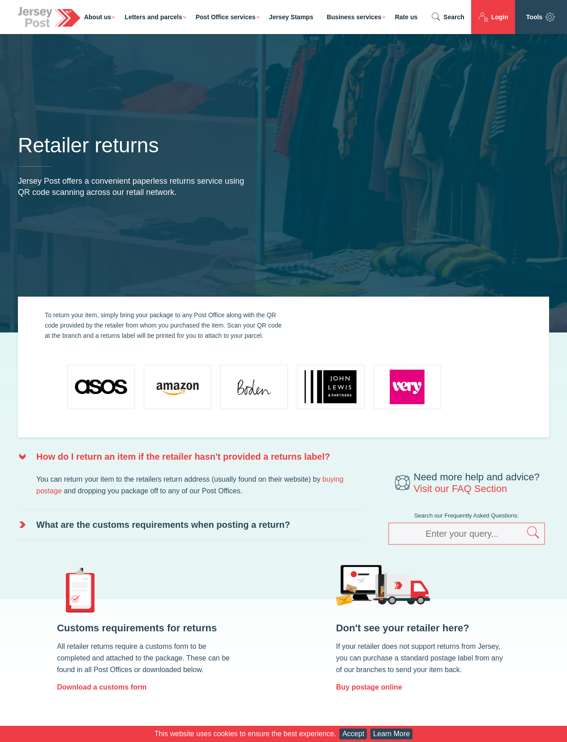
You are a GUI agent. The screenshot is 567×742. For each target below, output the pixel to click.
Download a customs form (101, 687)
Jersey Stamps (291, 17)
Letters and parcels (153, 17)
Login (493, 17)
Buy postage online (369, 687)
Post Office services (226, 17)
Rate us (406, 17)
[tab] (191, 456)
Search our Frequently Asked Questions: (466, 515)
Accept (353, 734)
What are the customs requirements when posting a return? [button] (163, 525)
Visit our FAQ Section (460, 488)
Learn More (391, 734)
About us (98, 17)
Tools (541, 17)
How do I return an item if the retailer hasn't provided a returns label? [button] (183, 457)
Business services (353, 17)
